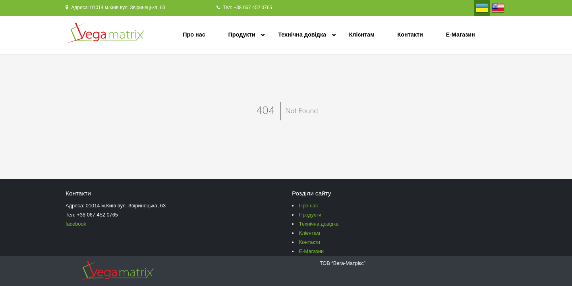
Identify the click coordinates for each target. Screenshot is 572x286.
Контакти (410, 34)
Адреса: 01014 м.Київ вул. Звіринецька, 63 (115, 7)
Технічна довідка (302, 34)
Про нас (194, 34)
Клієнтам (362, 34)
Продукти (241, 34)
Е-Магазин (460, 34)
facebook (76, 224)
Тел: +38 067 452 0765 (244, 7)
